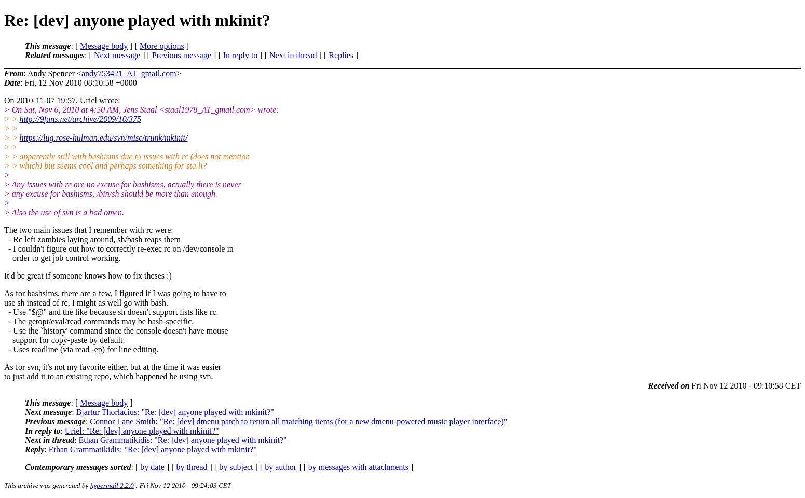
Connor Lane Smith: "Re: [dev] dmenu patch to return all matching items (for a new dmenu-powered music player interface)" (298, 421)
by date (152, 467)
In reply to (240, 55)
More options (162, 46)
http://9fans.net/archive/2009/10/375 (81, 119)
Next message (117, 55)
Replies (341, 55)
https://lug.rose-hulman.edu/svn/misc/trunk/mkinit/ (104, 137)
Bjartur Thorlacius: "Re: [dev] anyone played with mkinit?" (175, 412)
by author (280, 467)
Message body (104, 46)
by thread (192, 467)
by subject (236, 467)
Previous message (181, 55)
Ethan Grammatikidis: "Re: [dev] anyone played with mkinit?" (183, 440)
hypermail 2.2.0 (112, 485)
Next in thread (293, 55)
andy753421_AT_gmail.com (128, 73)
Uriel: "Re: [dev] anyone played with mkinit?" (142, 430)
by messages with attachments (358, 467)
